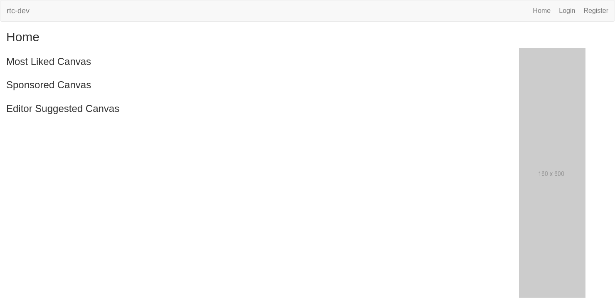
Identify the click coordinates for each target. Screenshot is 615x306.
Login (567, 10)
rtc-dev (18, 11)
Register (595, 10)
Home (542, 10)
